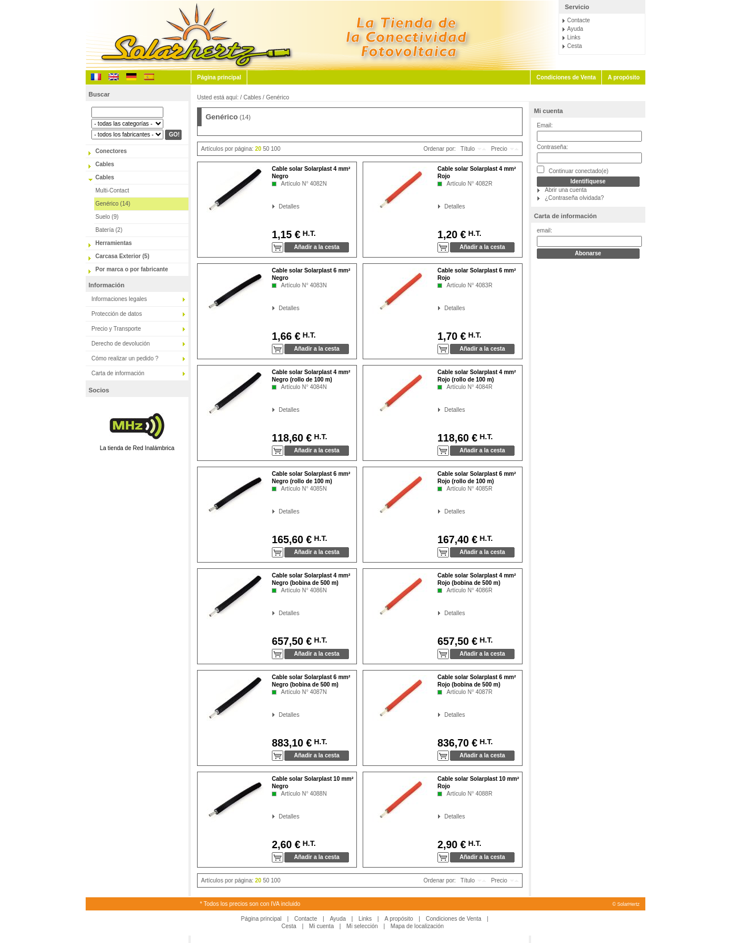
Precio (499, 149)
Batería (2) (108, 230)
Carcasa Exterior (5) (122, 256)
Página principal (219, 77)
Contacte (578, 20)
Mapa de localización (417, 926)
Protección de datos (116, 314)
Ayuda (575, 29)
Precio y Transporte (116, 329)
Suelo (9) (107, 217)
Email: (545, 125)
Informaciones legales (119, 299)
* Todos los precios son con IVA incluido (250, 904)
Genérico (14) (112, 203)
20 (258, 149)
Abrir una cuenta (566, 190)
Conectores (111, 151)
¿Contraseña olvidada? (574, 198)
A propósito (624, 77)
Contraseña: (552, 147)
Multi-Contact (112, 190)
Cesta (574, 46)
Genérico (278, 97)
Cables (104, 164)
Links (573, 37)
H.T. (308, 233)
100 (275, 149)
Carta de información (117, 373)
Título (467, 149)
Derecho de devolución (120, 343)
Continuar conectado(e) (572, 170)
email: (544, 230)
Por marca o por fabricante (131, 269)
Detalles (444, 206)
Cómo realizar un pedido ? (124, 358)
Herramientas (113, 243)
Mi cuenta (548, 110)
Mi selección (362, 926)
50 (266, 149)
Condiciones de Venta (566, 77)
